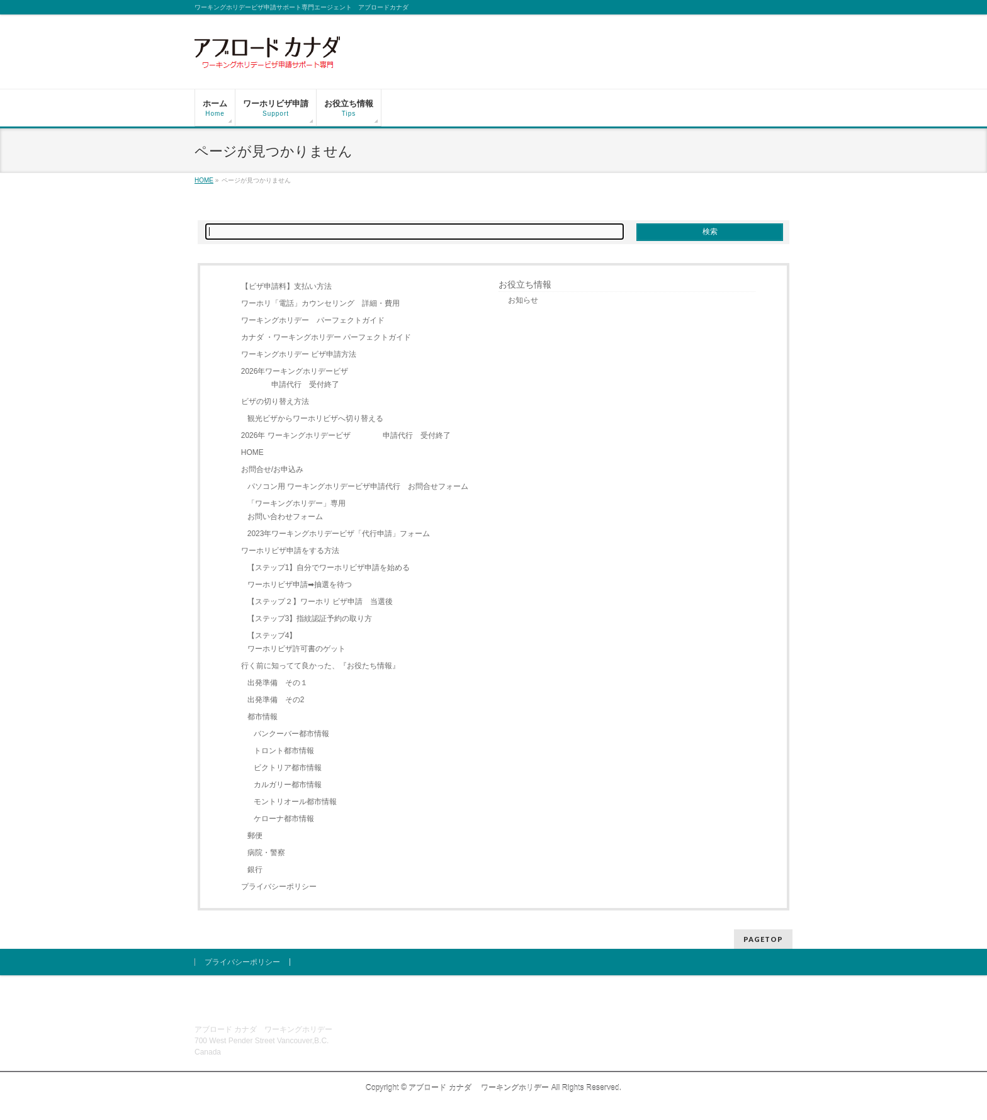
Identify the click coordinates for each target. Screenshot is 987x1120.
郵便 (254, 835)
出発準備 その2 (276, 699)
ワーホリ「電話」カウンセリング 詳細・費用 (320, 303)
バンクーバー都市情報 (291, 733)
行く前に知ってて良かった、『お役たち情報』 (320, 665)
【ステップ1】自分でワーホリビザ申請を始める (328, 567)
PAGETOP (763, 939)
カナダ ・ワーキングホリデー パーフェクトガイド (326, 337)
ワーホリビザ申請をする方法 (290, 550)
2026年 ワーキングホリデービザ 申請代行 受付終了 (346, 435)
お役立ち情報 (525, 284)
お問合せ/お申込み (272, 469)
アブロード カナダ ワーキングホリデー (479, 1088)
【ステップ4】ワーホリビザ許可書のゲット (296, 642)
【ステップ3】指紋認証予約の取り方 (310, 618)
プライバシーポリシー (279, 886)
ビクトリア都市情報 (288, 767)
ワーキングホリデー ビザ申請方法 (298, 354)
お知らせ (523, 300)
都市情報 (262, 716)
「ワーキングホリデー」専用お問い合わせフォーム (296, 510)
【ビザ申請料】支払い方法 (286, 286)
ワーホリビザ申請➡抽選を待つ (299, 584)
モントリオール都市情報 (295, 801)
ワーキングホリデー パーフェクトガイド (313, 320)
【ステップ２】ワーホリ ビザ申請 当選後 (320, 601)
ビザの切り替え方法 (275, 401)
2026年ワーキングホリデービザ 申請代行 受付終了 (295, 378)
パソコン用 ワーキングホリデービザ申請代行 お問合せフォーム (357, 486)
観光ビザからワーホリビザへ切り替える (315, 418)
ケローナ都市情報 (284, 818)
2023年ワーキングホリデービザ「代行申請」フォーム (339, 533)
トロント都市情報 (284, 750)
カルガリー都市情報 (288, 784)
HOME (252, 452)
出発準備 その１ (277, 682)
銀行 (254, 869)
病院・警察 (266, 852)
